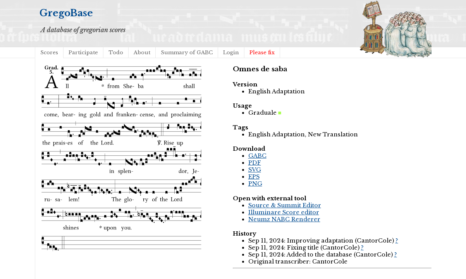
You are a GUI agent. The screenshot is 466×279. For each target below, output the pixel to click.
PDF (254, 162)
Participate (83, 52)
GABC (257, 155)
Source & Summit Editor (284, 205)
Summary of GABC (187, 52)
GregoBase (66, 13)
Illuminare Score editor (283, 212)
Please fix (262, 52)
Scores (49, 52)
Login (231, 52)
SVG (254, 169)
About (142, 52)
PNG (255, 183)
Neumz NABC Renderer (284, 219)
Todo (115, 52)
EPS (254, 176)
